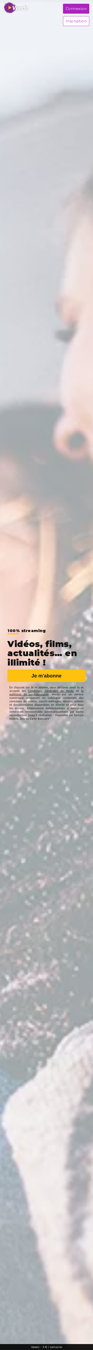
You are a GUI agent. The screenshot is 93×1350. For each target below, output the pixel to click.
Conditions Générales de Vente (51, 691)
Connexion (76, 8)
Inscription (76, 21)
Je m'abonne (46, 675)
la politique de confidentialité (46, 692)
